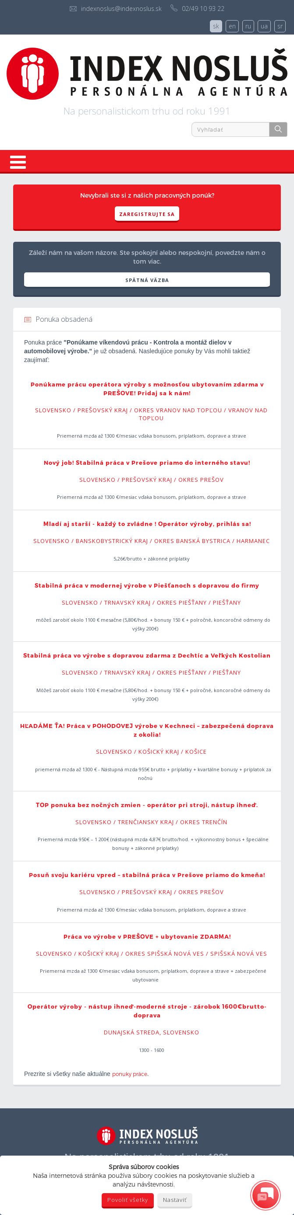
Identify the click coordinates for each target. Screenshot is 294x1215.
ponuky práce (129, 1074)
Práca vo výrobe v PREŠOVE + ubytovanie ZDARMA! (147, 936)
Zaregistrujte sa (147, 214)
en (232, 26)
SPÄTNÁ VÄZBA (147, 280)
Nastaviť (175, 1200)
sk (216, 26)
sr (280, 26)
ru (248, 26)
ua (264, 26)
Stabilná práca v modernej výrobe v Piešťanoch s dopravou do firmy (147, 585)
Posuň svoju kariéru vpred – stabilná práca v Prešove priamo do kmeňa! (147, 874)
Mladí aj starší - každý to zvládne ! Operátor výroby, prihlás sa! (147, 523)
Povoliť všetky (127, 1200)
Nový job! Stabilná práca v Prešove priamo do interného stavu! (147, 462)
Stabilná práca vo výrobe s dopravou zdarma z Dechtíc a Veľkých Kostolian (147, 655)
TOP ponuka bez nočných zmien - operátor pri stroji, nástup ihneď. (147, 804)
